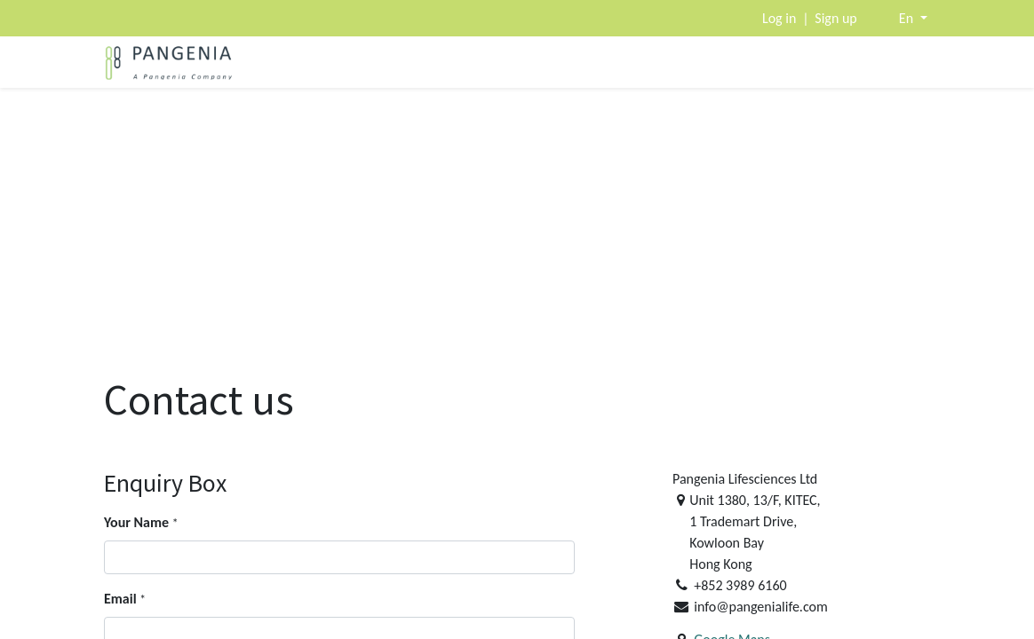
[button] (913, 18)
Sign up (835, 18)
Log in (779, 18)
